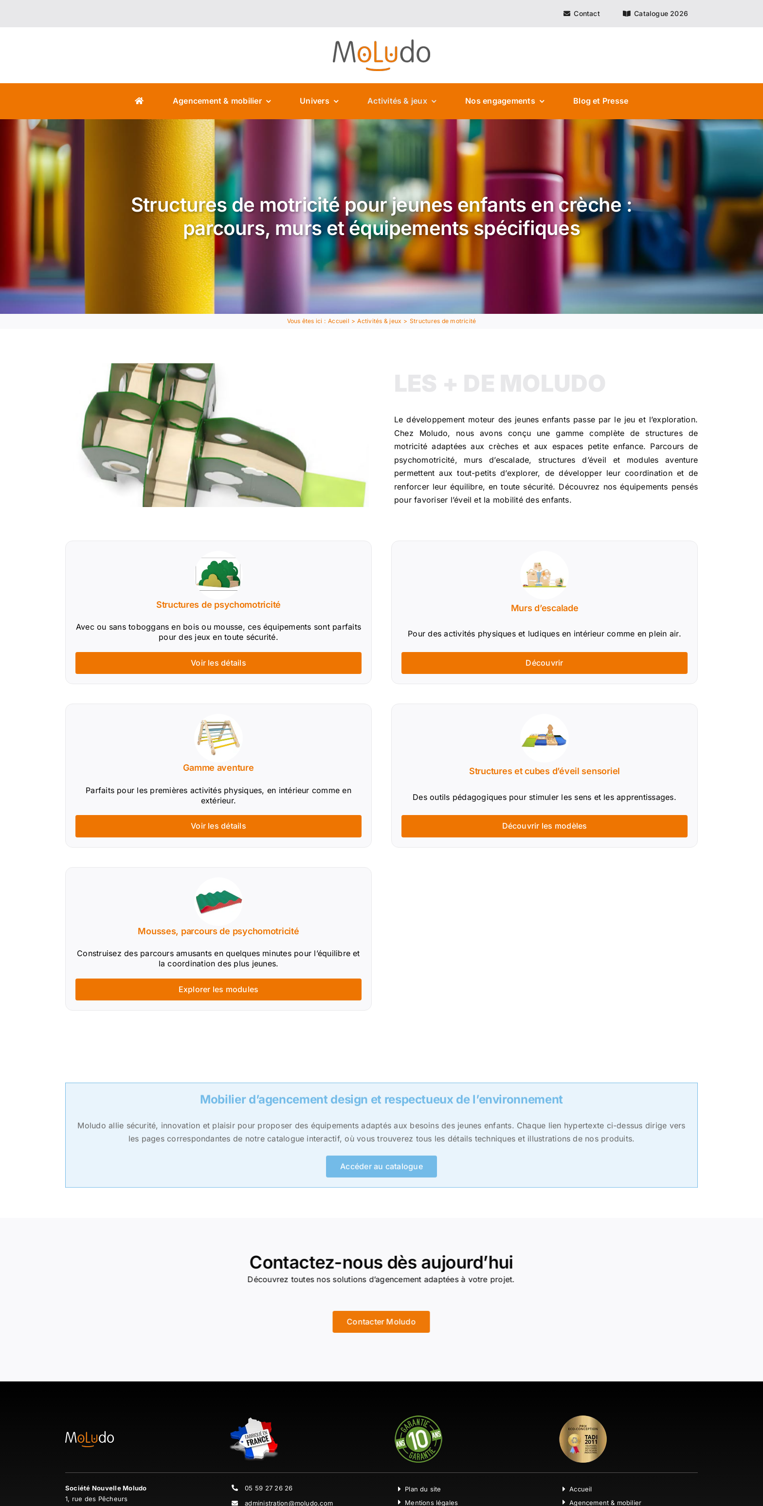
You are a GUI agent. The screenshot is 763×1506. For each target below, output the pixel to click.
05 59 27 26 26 (268, 1488)
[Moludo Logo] (381, 43)
